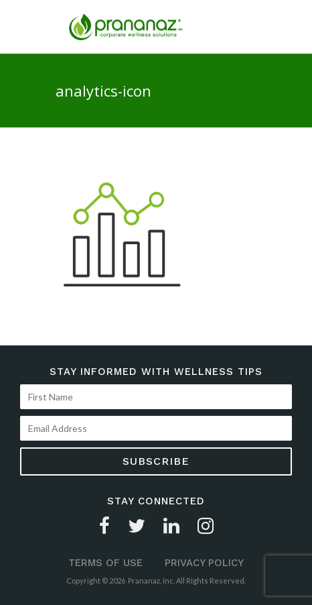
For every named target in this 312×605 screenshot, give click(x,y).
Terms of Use (105, 563)
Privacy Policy (204, 563)
